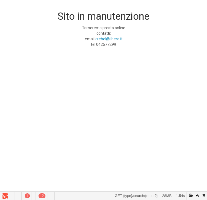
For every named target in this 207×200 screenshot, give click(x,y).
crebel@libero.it (108, 39)
